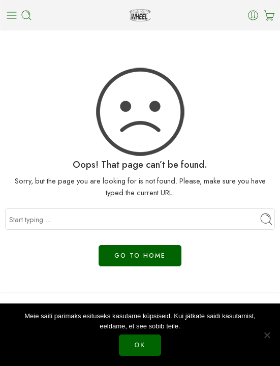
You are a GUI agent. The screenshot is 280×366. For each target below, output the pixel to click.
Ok (140, 345)
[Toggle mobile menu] (11, 15)
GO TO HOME (140, 255)
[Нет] (267, 335)
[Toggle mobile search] (26, 15)
